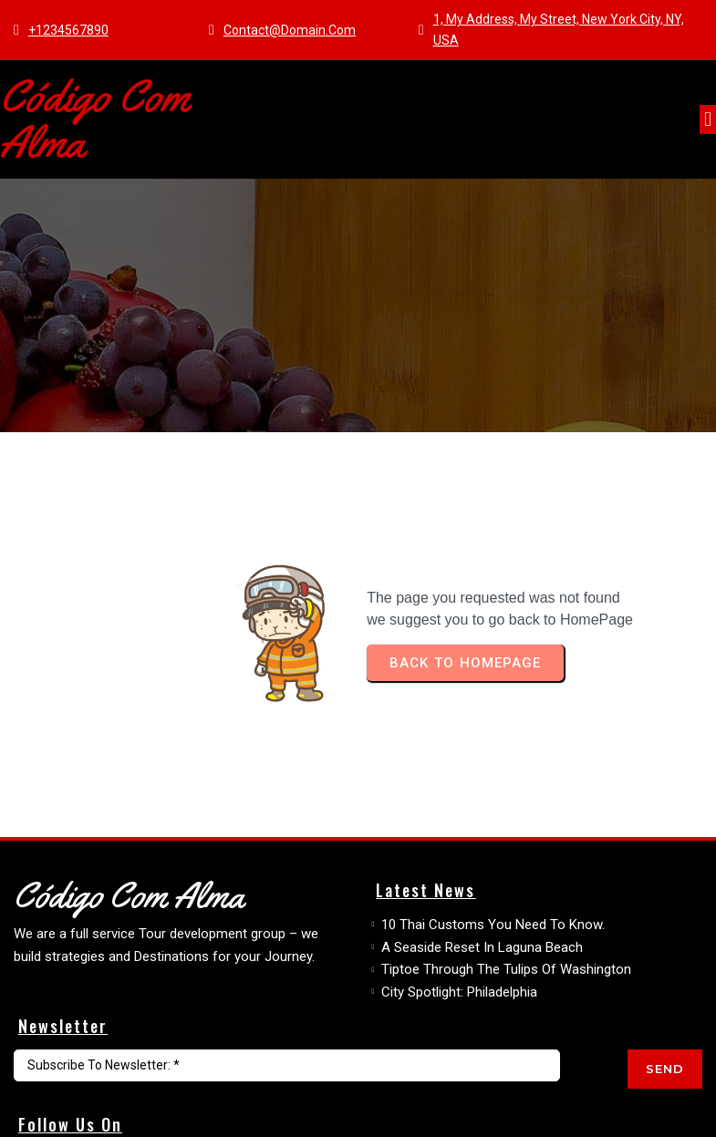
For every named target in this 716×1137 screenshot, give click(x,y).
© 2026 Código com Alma (96, 1115)
